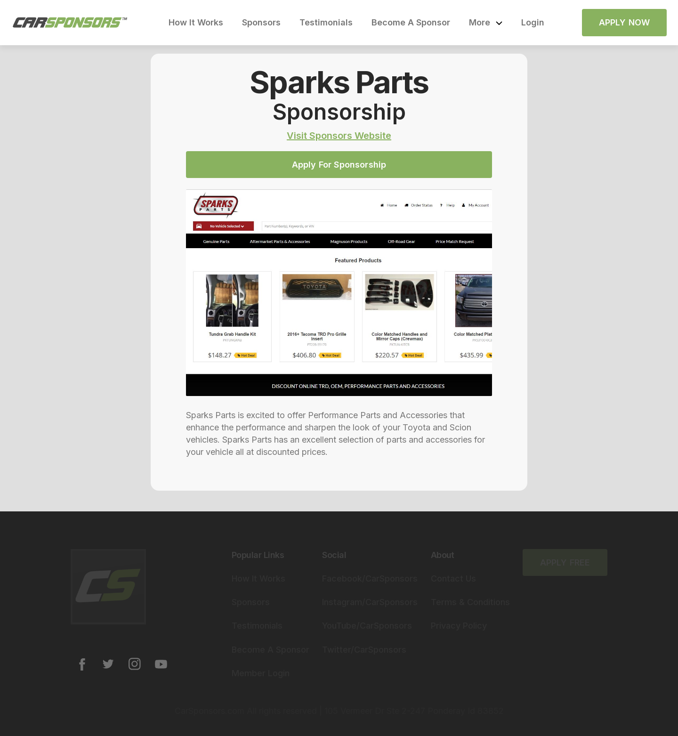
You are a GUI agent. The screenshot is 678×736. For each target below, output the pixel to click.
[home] (70, 23)
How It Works (196, 22)
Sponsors (261, 22)
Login (532, 22)
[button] (486, 22)
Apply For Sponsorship (339, 165)
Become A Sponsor (410, 22)
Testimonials (326, 22)
